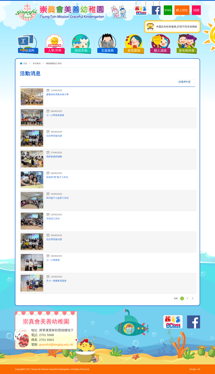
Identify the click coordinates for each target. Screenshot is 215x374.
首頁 (25, 63)
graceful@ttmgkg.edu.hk (56, 344)
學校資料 (26, 51)
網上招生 (182, 10)
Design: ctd (195, 369)
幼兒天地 (79, 51)
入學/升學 (52, 51)
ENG (168, 10)
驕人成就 (158, 51)
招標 (196, 10)
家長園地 (131, 51)
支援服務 (105, 51)
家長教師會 (184, 51)
